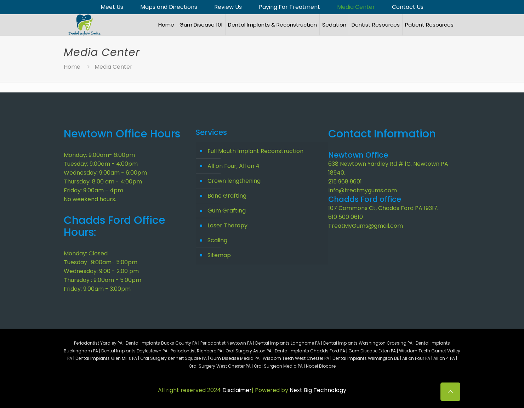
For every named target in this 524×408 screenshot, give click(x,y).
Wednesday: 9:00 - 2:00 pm (101, 271)
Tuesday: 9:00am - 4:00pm (101, 164)
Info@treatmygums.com (362, 190)
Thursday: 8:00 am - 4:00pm (103, 181)
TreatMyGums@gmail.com (365, 226)
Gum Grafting (226, 210)
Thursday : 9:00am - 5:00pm (102, 280)
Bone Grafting (226, 196)
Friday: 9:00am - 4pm (93, 190)
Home (72, 67)
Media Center (356, 7)
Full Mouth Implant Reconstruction (255, 151)
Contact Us (407, 7)
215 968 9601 (345, 181)
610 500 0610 (345, 217)
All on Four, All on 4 (233, 166)
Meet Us (112, 7)
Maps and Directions (168, 7)
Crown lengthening (234, 181)
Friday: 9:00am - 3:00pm (97, 289)
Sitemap (219, 255)
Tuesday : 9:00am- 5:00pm (100, 262)
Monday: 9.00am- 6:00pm (99, 155)
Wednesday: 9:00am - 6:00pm (105, 173)
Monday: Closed (86, 253)
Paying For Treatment (289, 7)
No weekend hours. (90, 199)
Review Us (228, 7)
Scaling (217, 240)
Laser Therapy (227, 225)
